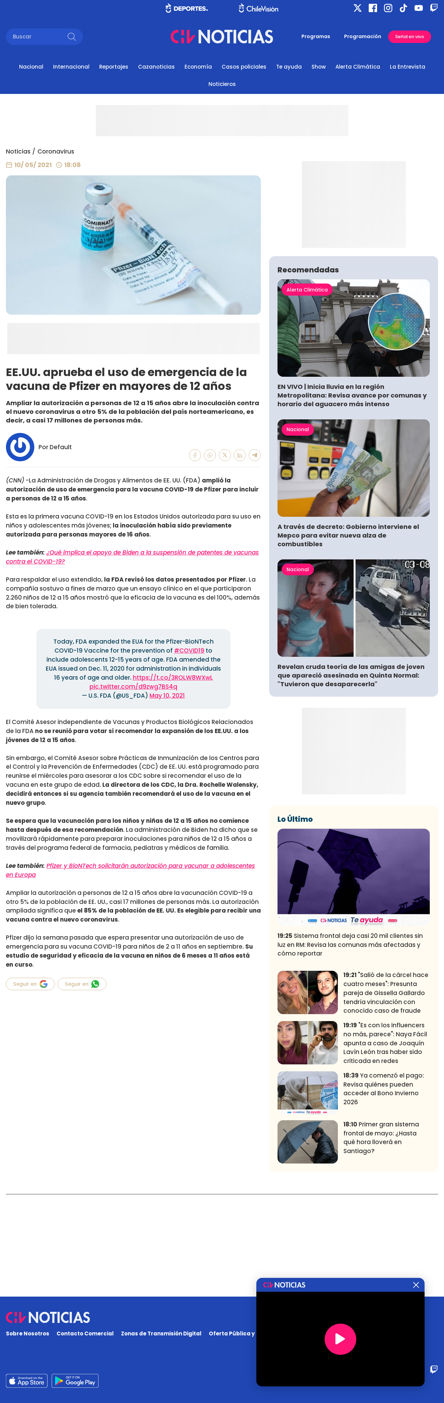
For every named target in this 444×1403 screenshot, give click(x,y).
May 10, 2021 (167, 695)
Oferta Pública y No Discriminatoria (258, 1333)
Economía (198, 66)
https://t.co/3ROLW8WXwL (173, 677)
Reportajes (113, 66)
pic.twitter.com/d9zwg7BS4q (133, 686)
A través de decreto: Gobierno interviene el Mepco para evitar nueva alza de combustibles (348, 638)
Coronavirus (55, 151)
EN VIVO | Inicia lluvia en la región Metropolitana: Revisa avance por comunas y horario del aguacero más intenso (352, 498)
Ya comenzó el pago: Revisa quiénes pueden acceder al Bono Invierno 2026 (383, 1191)
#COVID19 (189, 650)
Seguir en (30, 983)
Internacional (71, 66)
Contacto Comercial (85, 1333)
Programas (315, 36)
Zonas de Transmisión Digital (161, 1333)
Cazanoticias (156, 66)
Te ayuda (289, 66)
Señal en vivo (409, 36)
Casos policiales (244, 66)
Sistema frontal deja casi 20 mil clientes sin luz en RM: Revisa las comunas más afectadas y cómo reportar (350, 1047)
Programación (362, 36)
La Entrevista (407, 66)
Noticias (18, 151)
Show (318, 66)
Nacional (31, 66)
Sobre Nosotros (27, 1333)
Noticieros (222, 84)
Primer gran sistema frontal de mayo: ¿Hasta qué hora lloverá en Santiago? (381, 1240)
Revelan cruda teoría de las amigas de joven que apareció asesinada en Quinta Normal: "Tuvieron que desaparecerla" (351, 778)
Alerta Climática (357, 66)
